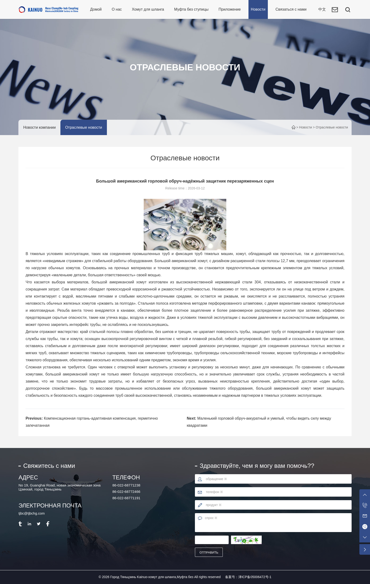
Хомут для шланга (148, 9)
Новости (258, 9)
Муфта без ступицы (191, 9)
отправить (209, 552)
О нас (117, 9)
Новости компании (39, 127)
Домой (96, 9)
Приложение (230, 9)
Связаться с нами (291, 9)
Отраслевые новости (83, 127)
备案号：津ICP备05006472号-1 (248, 577)
